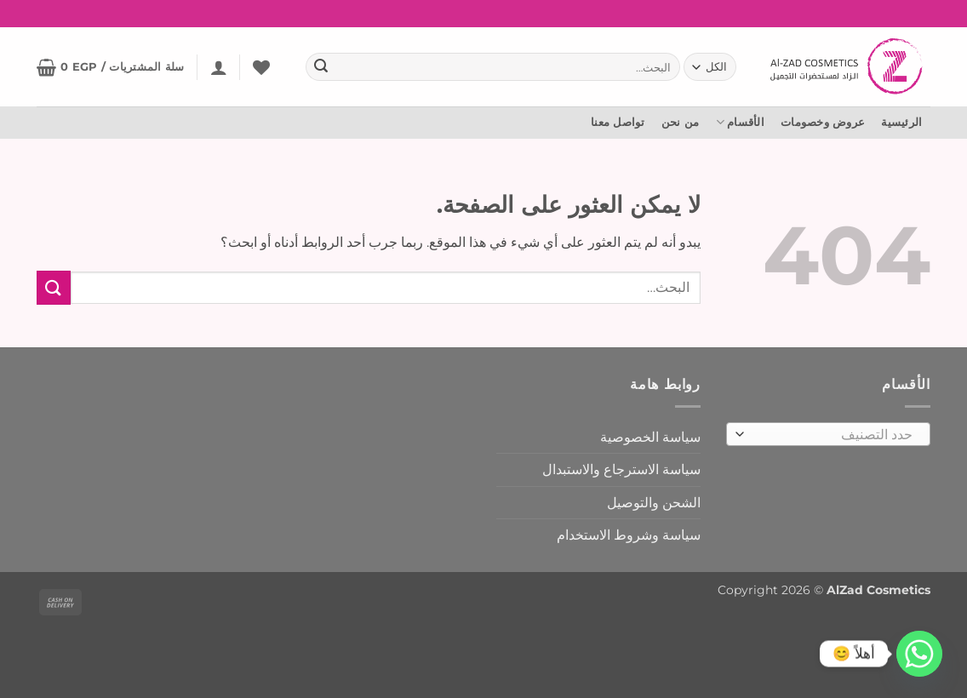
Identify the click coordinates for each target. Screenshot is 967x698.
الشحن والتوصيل (654, 503)
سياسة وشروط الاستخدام (629, 535)
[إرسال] (320, 67)
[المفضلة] (261, 67)
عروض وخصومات (823, 122)
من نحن (680, 122)
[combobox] (828, 434)
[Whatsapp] (919, 654)
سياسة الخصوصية (650, 437)
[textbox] (833, 435)
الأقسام (740, 122)
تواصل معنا (618, 122)
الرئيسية (901, 122)
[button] (218, 67)
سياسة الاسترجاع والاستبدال (621, 469)
